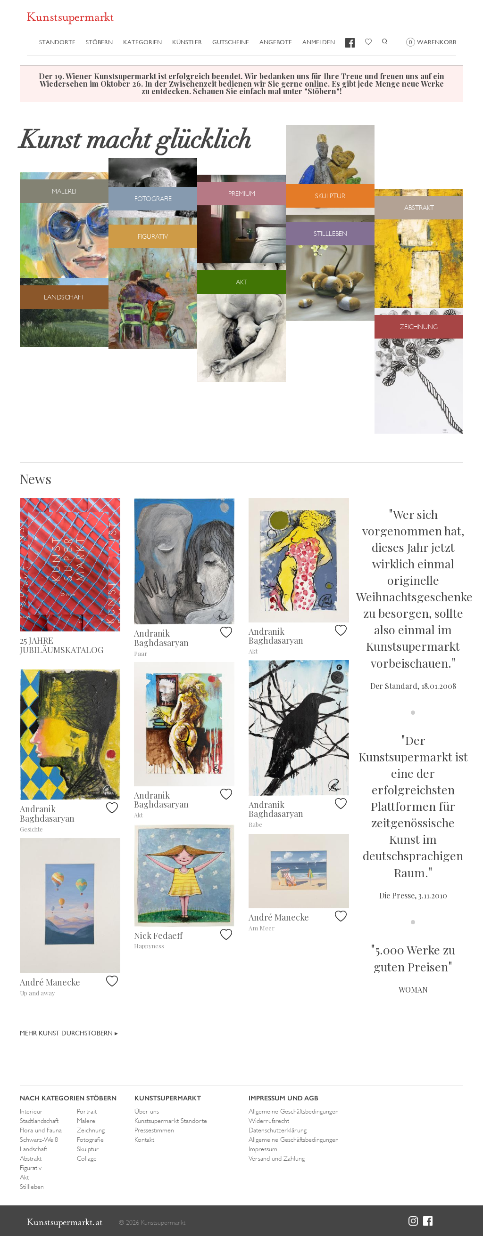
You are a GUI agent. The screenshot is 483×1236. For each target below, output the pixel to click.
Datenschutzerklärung (278, 1130)
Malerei (87, 1120)
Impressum (263, 1149)
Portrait (87, 1111)
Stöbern (99, 42)
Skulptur (88, 1149)
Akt (24, 1177)
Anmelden (318, 42)
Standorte (57, 42)
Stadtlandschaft (39, 1120)
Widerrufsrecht (269, 1120)
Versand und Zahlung (277, 1158)
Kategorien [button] (142, 42)
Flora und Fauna (41, 1130)
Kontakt (144, 1139)
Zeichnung (91, 1130)
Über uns (146, 1111)
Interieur (31, 1111)
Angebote (275, 42)
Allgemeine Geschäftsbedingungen (294, 1111)
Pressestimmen (154, 1130)
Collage (87, 1158)
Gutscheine (230, 42)
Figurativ (31, 1167)
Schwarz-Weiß (39, 1139)
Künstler (187, 42)
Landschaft (33, 1149)
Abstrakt (31, 1158)
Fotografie (90, 1139)
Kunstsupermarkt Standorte (170, 1120)
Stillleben (32, 1186)
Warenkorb (431, 42)
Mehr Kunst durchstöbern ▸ (69, 1033)
